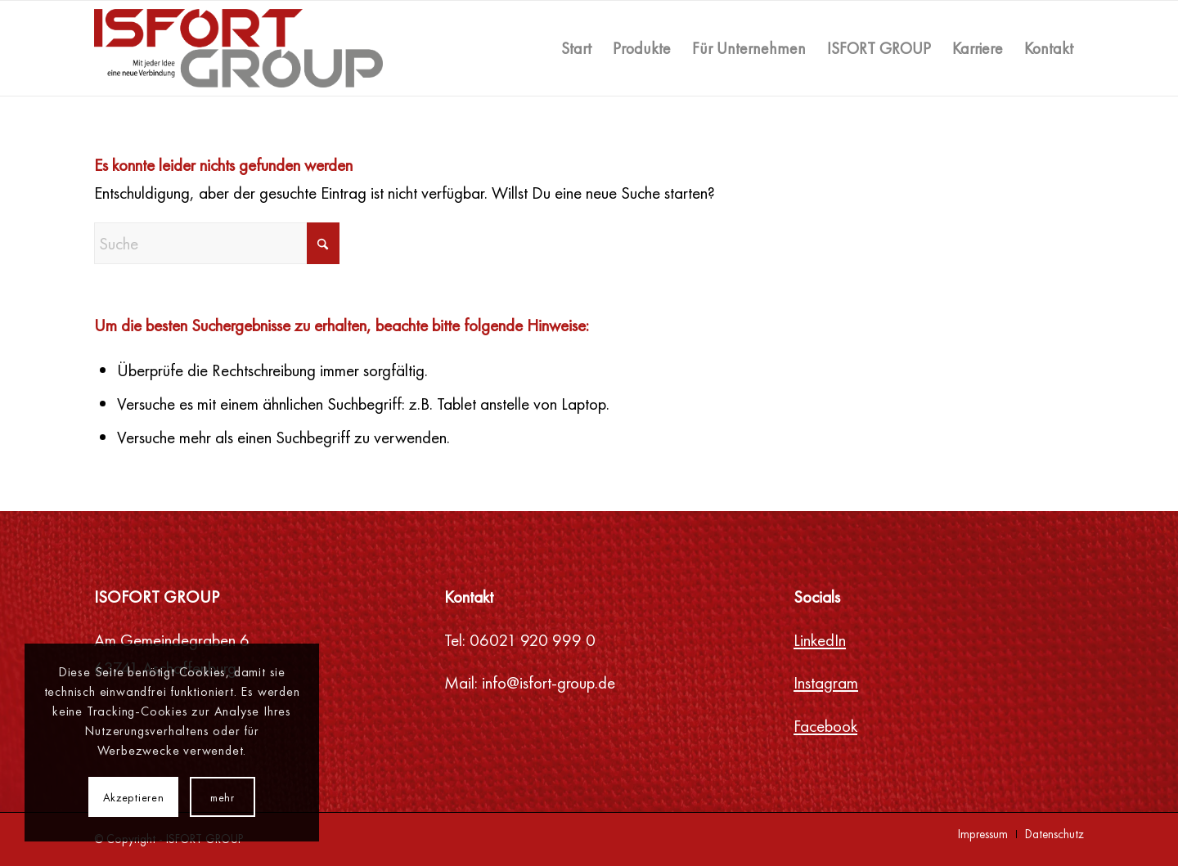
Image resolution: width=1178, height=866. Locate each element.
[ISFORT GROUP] (238, 48)
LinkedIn (820, 640)
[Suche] (216, 243)
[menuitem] (576, 48)
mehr (222, 797)
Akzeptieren (133, 797)
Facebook (825, 726)
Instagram (826, 682)
